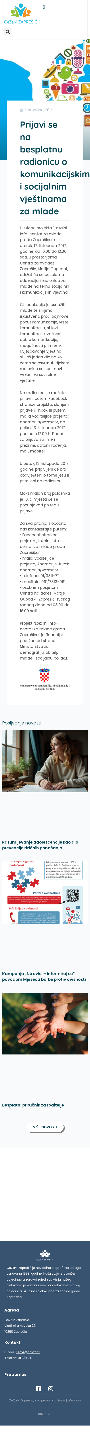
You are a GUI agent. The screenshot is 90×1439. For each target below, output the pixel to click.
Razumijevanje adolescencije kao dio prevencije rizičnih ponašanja (40, 845)
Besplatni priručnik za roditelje (33, 1105)
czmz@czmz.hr (28, 1352)
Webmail (74, 1400)
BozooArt (45, 1414)
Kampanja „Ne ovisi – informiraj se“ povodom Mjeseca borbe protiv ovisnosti (44, 976)
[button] (44, 7)
